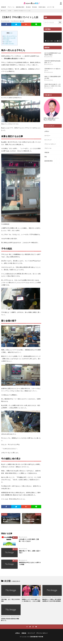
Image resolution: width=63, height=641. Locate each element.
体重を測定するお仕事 (9, 38)
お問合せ (46, 131)
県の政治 (34, 7)
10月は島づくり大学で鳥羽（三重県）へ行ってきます (29, 540)
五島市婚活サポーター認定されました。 (52, 69)
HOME (4, 10)
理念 (45, 156)
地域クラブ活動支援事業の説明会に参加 (52, 77)
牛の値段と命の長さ (8, 43)
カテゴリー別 (50, 7)
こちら (53, 120)
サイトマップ (47, 140)
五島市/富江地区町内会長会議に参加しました (52, 61)
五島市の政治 (41, 7)
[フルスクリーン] (60, 41)
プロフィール (10, 7)
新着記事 (3, 7)
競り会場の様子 (7, 41)
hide (11, 33)
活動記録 (46, 152)
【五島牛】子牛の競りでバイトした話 (22, 10)
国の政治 (28, 7)
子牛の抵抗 (6, 40)
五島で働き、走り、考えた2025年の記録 (10, 600)
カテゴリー (47, 135)
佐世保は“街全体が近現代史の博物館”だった (10, 619)
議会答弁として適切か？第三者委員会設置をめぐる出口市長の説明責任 (51, 600)
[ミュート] (58, 41)
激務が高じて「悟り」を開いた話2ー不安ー (30, 552)
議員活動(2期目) (20, 7)
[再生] (46, 41)
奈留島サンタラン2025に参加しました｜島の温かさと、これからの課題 (31, 600)
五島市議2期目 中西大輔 (36, 636)
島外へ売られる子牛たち (10, 36)
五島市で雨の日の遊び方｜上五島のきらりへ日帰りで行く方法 (52, 85)
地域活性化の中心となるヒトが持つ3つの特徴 (30, 563)
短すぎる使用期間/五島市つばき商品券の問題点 (52, 53)
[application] (53, 37)
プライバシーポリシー (50, 144)
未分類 (9, 10)
